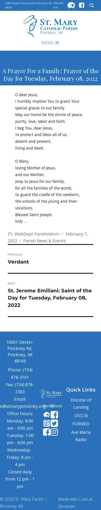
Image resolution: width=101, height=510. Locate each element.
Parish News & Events (44, 241)
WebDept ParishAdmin (37, 234)
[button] (47, 42)
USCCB (81, 415)
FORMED (80, 424)
